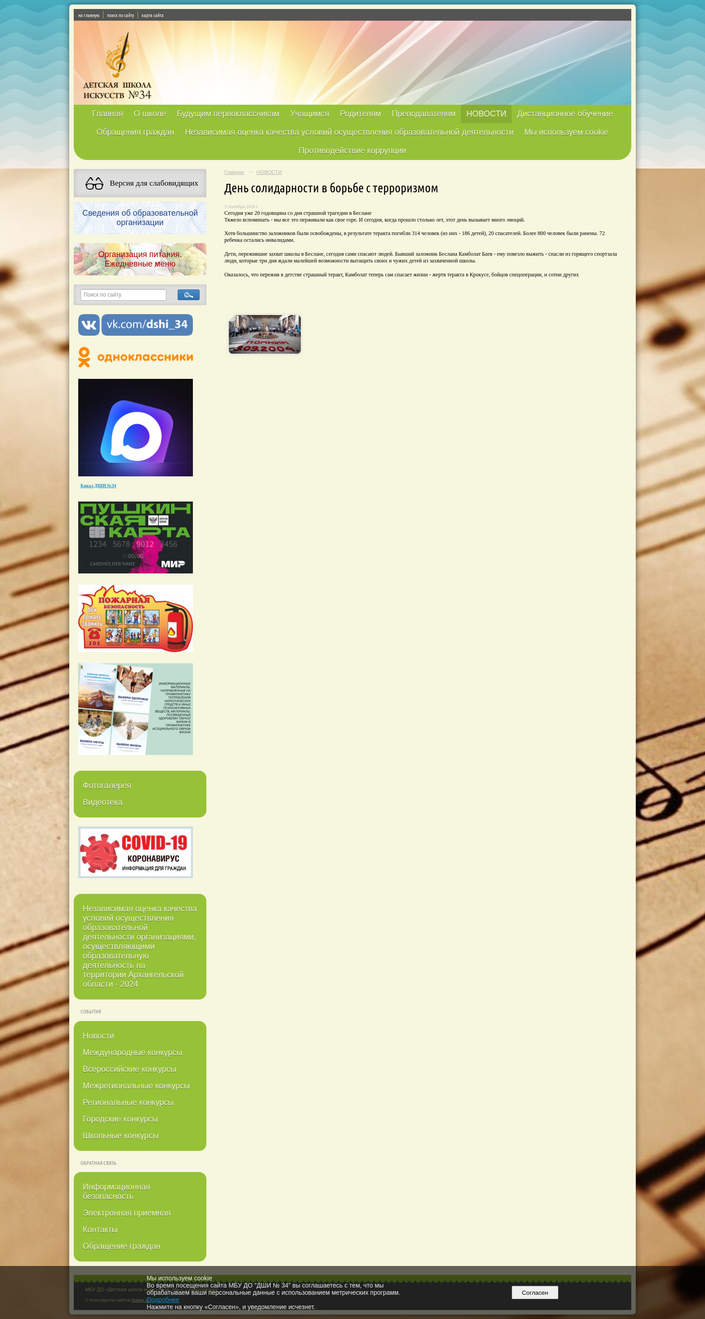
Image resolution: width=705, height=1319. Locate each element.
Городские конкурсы (120, 1119)
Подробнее (163, 1299)
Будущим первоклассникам (228, 113)
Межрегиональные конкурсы (136, 1085)
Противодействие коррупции (352, 150)
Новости (98, 1035)
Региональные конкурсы (128, 1102)
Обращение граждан (122, 1246)
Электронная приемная (127, 1212)
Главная (107, 113)
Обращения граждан (135, 132)
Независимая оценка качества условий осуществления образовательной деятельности (349, 132)
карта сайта (153, 14)
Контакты (100, 1229)
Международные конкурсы (132, 1052)
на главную (88, 14)
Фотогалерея (107, 785)
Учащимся (309, 113)
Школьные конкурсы (121, 1135)
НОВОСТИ (486, 113)
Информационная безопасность (116, 1191)
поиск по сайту (120, 14)
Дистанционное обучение (565, 113)
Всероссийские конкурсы (129, 1069)
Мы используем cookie (566, 132)
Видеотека (103, 802)
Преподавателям (423, 113)
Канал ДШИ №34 (98, 485)
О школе (150, 113)
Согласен (534, 1292)
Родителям (360, 113)
